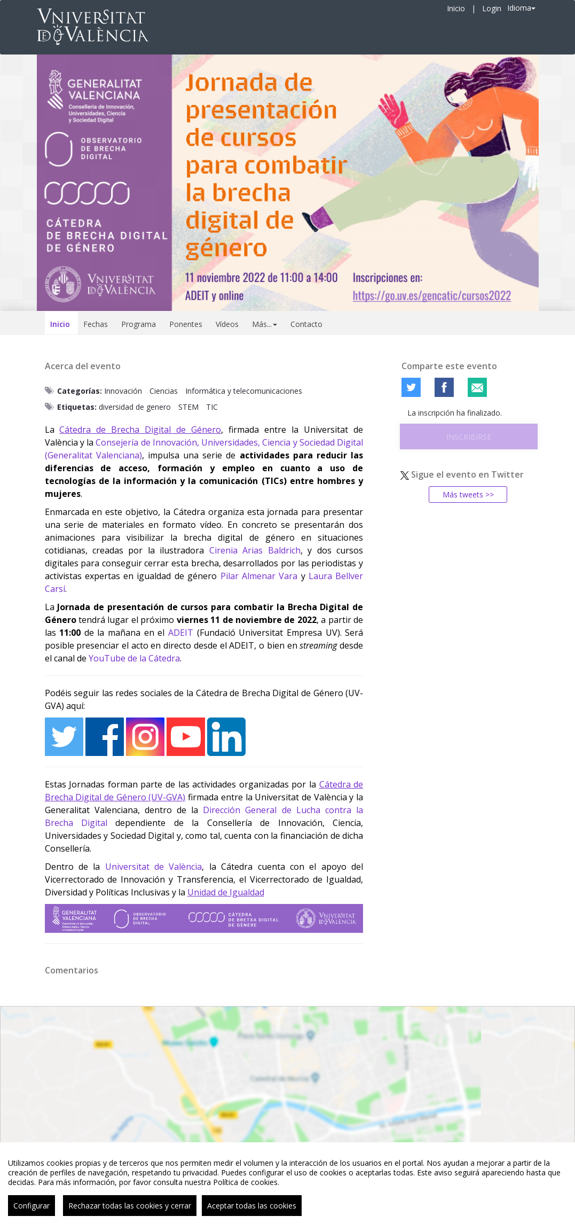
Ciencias (163, 391)
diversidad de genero (135, 407)
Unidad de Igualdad (225, 892)
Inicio (456, 8)
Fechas (95, 324)
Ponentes (185, 324)
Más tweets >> (468, 494)
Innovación (123, 391)
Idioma (521, 8)
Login (491, 8)
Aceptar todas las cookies (251, 1212)
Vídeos (227, 324)
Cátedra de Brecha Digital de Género (140, 429)
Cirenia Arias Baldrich (255, 550)
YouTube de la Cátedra (134, 658)
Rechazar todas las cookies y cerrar (129, 1212)
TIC (212, 407)
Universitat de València (153, 866)
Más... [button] (264, 324)
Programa (138, 324)
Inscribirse (468, 437)
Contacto (306, 324)
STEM (188, 407)
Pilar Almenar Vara (259, 576)
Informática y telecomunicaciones (243, 391)
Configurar (31, 1212)
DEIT (183, 632)
